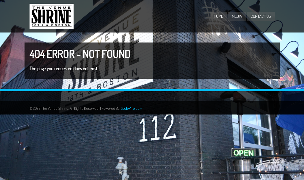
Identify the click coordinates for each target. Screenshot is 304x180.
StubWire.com (131, 108)
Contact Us (261, 16)
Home (218, 16)
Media (237, 16)
